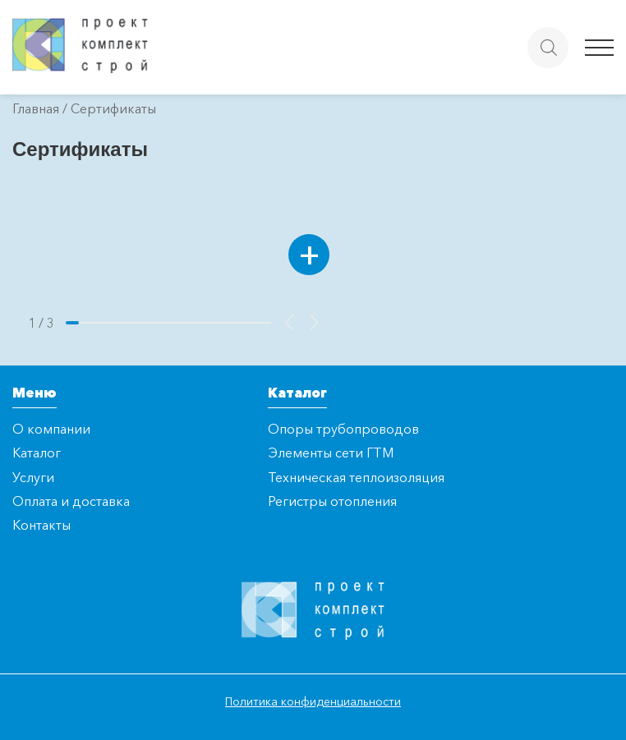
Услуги (33, 477)
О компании (51, 429)
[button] (289, 323)
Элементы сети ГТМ (331, 452)
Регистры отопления (332, 501)
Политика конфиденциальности (313, 701)
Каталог (36, 452)
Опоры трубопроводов (343, 429)
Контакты (41, 525)
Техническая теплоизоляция (356, 477)
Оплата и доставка (71, 501)
